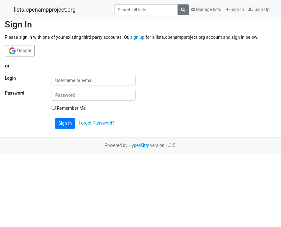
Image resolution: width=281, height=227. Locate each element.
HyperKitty (138, 145)
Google (20, 51)
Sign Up (259, 9)
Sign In (235, 9)
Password (14, 93)
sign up (137, 37)
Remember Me (69, 108)
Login (10, 78)
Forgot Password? (97, 122)
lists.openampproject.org (44, 10)
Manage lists (206, 9)
